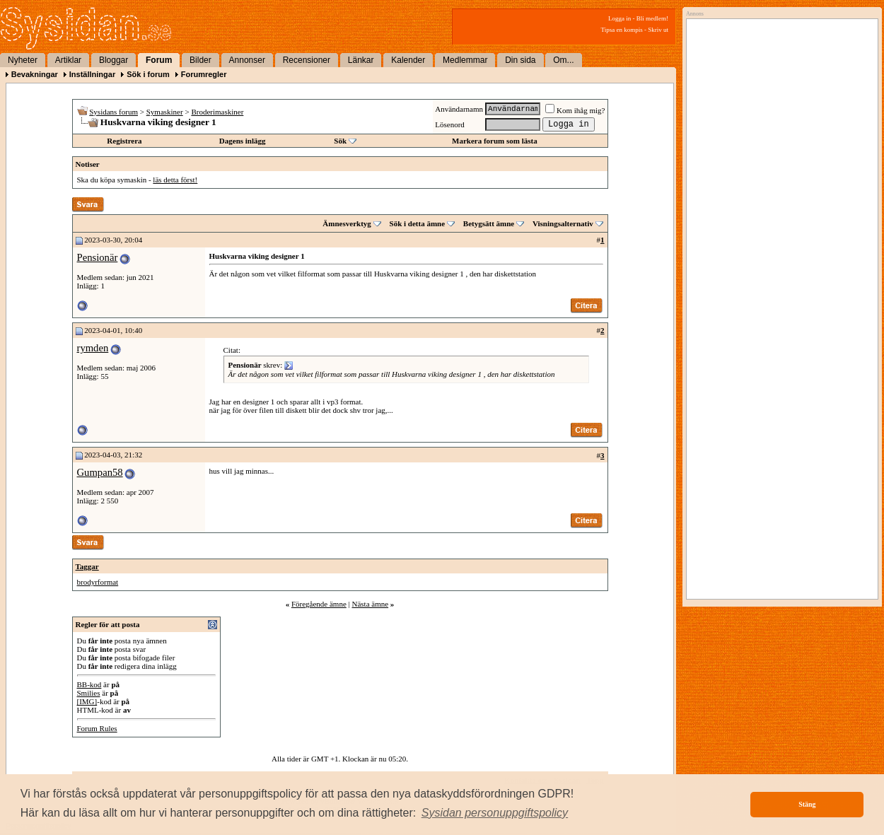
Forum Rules (97, 728)
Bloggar (113, 60)
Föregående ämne (319, 604)
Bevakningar (34, 74)
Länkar (361, 60)
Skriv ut (658, 29)
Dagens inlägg (242, 140)
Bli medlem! (652, 18)
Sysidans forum (113, 111)
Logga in (619, 18)
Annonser (247, 60)
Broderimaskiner (217, 111)
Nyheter (22, 60)
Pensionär (97, 257)
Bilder (200, 60)
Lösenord (450, 124)
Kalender (408, 60)
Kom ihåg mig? (575, 110)
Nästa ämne (369, 604)
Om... (563, 60)
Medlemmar (465, 60)
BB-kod (89, 684)
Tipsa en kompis (622, 29)
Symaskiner (164, 111)
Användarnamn (459, 109)
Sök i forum (148, 74)
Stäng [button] (806, 804)
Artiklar (68, 60)
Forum (159, 60)
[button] (495, 813)
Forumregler (204, 74)
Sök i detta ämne (418, 223)
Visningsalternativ (563, 223)
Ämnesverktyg (346, 223)
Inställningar (92, 74)
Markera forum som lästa (494, 140)
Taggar (87, 566)
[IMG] (87, 701)
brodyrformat (98, 582)
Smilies (88, 693)
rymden (93, 348)
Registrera (124, 140)
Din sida (520, 60)
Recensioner (306, 60)
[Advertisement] (778, 167)
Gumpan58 (100, 472)
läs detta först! (175, 179)
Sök (340, 140)
